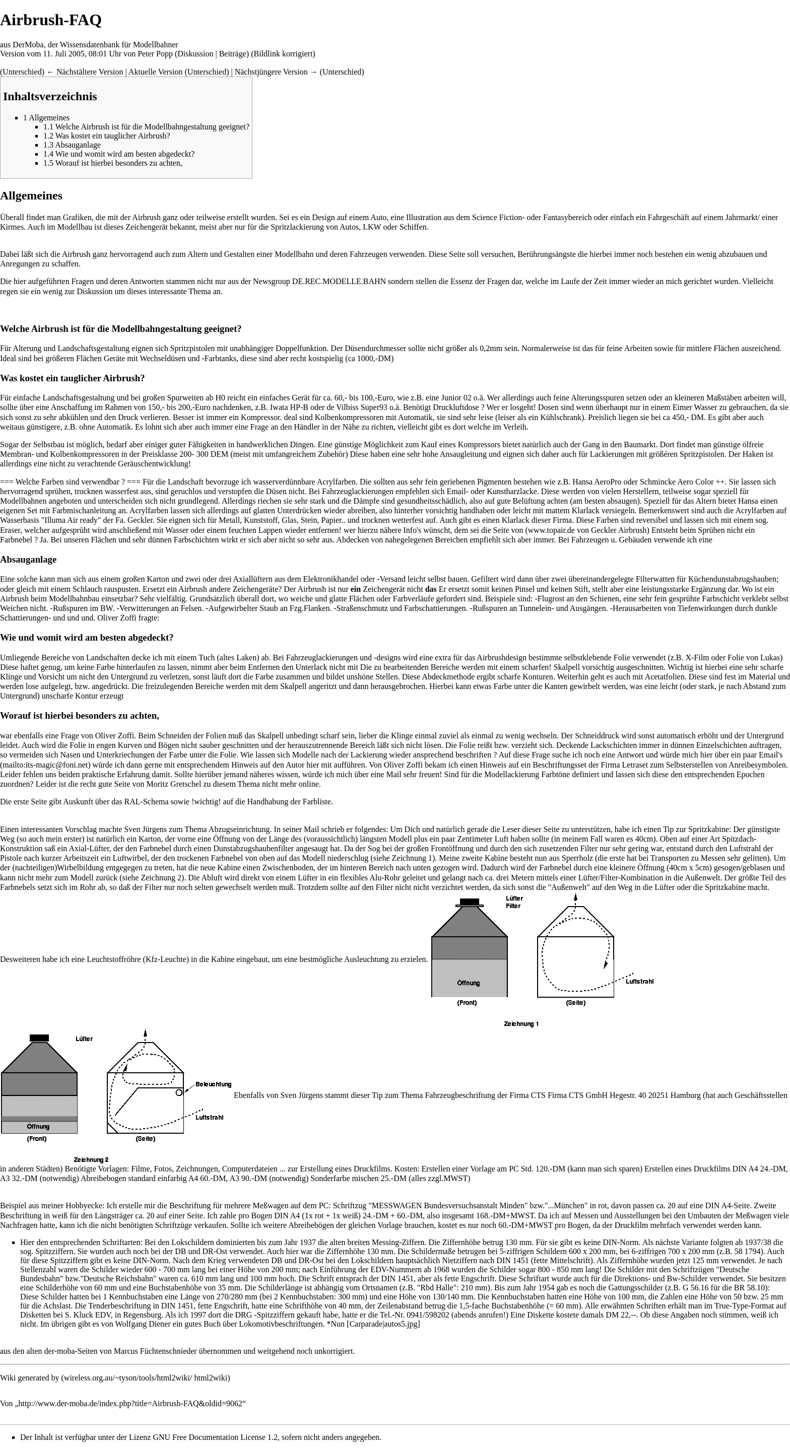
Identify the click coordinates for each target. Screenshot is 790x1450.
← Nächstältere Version (84, 71)
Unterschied (22, 71)
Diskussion (195, 53)
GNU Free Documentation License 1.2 (215, 1437)
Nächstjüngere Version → (276, 71)
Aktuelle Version (155, 71)
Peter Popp (155, 53)
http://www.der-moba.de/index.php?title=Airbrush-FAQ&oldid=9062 (130, 1403)
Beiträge (232, 53)
